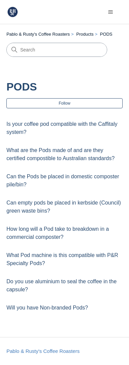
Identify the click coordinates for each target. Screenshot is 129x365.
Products (84, 34)
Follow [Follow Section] (65, 103)
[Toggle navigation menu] (111, 12)
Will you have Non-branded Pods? (47, 308)
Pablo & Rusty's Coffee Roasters (38, 34)
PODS (106, 34)
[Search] (57, 50)
